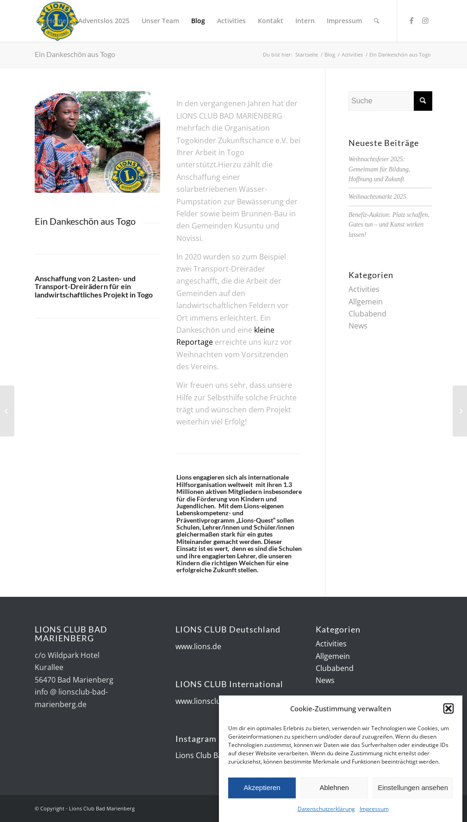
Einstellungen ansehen (413, 788)
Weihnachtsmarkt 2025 (377, 196)
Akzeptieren (261, 788)
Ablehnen (334, 788)
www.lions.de (198, 646)
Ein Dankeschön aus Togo (75, 54)
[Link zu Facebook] (411, 20)
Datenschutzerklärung (326, 810)
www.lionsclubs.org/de (215, 701)
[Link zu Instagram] (425, 20)
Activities (364, 289)
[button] (448, 710)
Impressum (374, 810)
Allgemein (366, 302)
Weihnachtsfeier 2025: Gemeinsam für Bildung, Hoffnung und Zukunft (379, 169)
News (358, 326)
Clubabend (367, 314)
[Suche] (376, 21)
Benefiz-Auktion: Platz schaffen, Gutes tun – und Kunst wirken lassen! (389, 224)
